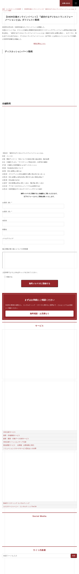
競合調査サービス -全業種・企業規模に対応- (18, 445)
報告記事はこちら (40, 43)
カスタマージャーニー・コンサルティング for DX (20, 506)
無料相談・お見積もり (39, 314)
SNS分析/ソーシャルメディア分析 (14, 442)
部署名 (4, 229)
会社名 (4, 220)
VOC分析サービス (9, 432)
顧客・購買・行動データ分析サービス (16, 438)
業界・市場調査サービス (11, 435)
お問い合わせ (66, 3)
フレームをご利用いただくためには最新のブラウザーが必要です (39, 260)
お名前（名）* (7, 211)
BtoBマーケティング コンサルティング (16, 503)
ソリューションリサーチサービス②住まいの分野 (19, 448)
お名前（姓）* (7, 202)
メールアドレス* (7, 238)
